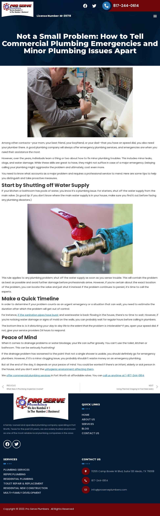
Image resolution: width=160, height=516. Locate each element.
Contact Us (90, 433)
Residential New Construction (25, 488)
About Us (88, 419)
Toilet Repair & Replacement (23, 483)
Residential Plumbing (18, 479)
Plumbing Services (16, 470)
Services (88, 424)
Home (85, 415)
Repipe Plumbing (14, 474)
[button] (155, 16)
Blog (85, 429)
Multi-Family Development (22, 493)
